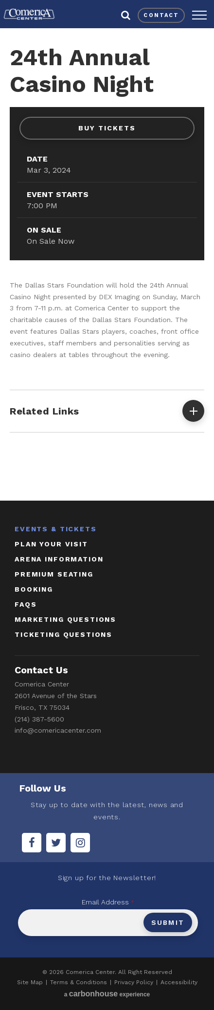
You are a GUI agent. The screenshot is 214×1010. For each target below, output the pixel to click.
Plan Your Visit (51, 544)
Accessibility (178, 982)
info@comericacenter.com (58, 730)
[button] (199, 15)
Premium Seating (54, 574)
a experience (107, 994)
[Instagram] (80, 842)
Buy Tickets (107, 128)
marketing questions (65, 619)
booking (34, 589)
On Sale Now (50, 241)
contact (161, 15)
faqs (25, 604)
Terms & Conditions (78, 982)
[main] (107, 262)
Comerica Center (29, 14)
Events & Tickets (56, 529)
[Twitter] (56, 842)
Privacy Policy (133, 982)
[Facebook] (31, 842)
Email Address (108, 902)
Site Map (30, 982)
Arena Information (59, 559)
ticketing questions (63, 634)
